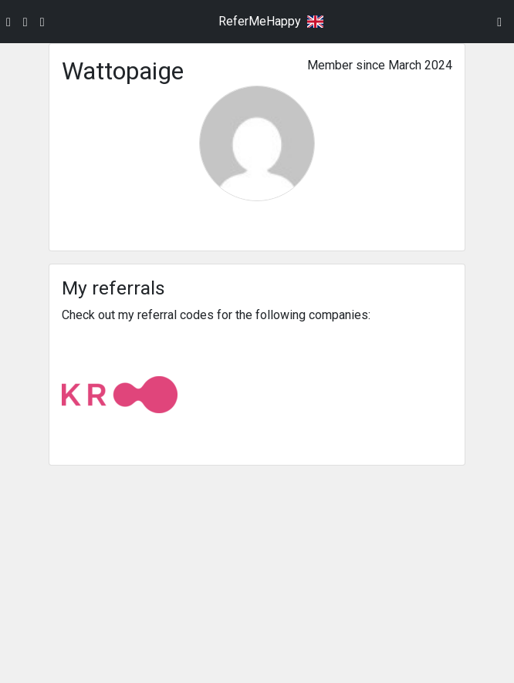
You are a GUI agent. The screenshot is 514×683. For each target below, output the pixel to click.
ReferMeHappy (259, 21)
